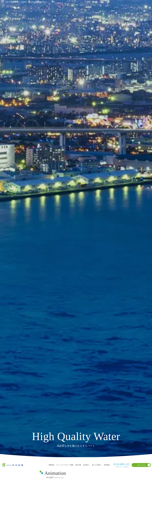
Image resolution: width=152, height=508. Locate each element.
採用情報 (107, 465)
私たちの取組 (96, 465)
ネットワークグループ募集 (64, 465)
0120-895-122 (122, 465)
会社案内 (86, 465)
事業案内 (51, 465)
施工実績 (78, 465)
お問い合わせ (143, 465)
